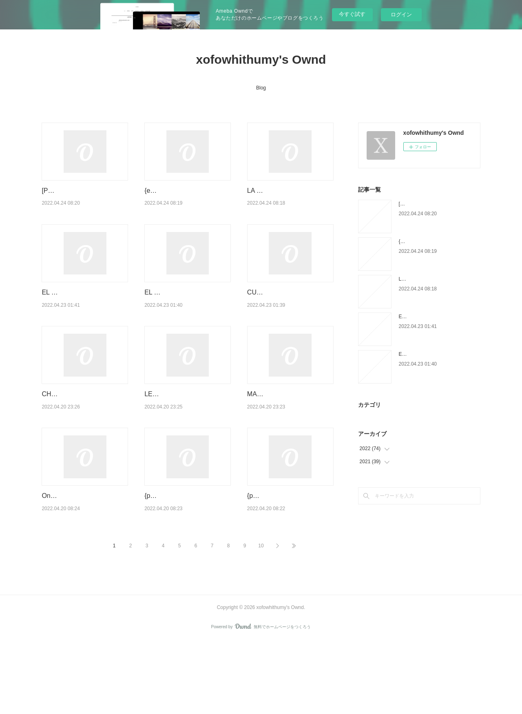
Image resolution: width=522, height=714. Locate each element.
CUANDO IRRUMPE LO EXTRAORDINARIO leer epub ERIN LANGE (283, 323)
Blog (261, 88)
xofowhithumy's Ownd (261, 59)
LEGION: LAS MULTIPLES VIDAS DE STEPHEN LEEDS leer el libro (187, 446)
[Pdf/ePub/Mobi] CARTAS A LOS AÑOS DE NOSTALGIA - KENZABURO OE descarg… (85, 201)
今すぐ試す (352, 14)
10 (260, 619)
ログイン (401, 14)
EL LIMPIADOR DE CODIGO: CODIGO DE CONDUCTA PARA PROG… (185, 323)
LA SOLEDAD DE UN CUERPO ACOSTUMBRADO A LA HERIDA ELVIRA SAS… (289, 201)
